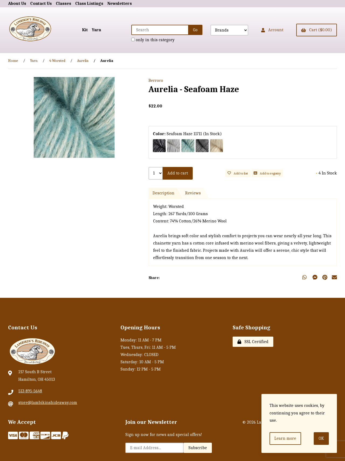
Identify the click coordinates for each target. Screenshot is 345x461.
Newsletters (119, 3)
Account (272, 29)
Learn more (285, 438)
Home (13, 60)
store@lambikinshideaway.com (47, 402)
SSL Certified (252, 341)
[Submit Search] (195, 30)
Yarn (96, 29)
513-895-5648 (30, 391)
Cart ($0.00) (316, 29)
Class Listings (89, 3)
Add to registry (267, 173)
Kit (85, 29)
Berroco (156, 80)
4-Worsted (57, 60)
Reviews (193, 193)
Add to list (237, 173)
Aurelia (82, 60)
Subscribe (197, 447)
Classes (63, 3)
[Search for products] (160, 30)
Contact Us (41, 3)
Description (163, 193)
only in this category (153, 39)
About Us (17, 3)
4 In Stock (326, 173)
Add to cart (177, 173)
